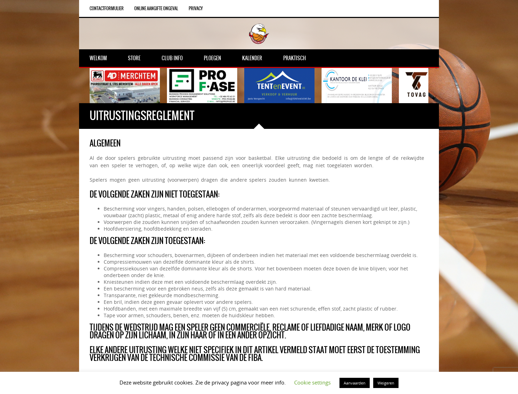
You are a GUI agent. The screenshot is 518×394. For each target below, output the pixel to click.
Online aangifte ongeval (156, 8)
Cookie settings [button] (312, 382)
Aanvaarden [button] (354, 383)
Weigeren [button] (385, 383)
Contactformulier (107, 8)
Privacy (196, 8)
